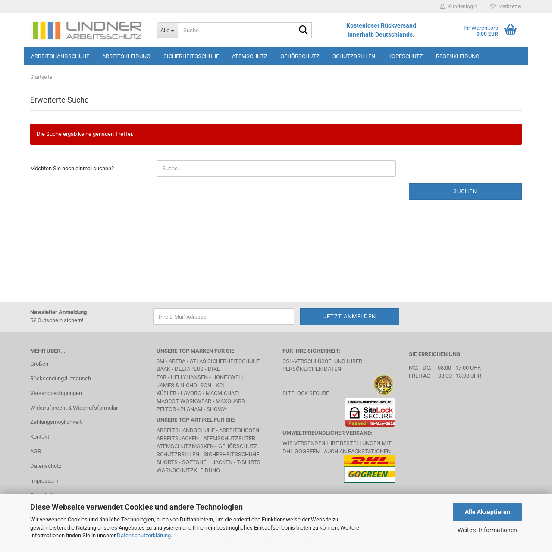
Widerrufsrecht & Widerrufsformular (74, 408)
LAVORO (191, 393)
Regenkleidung (458, 56)
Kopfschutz (405, 56)
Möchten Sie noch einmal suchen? (72, 168)
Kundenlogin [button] (458, 6)
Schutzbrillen (353, 56)
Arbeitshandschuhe (60, 56)
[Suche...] (167, 30)
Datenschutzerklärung (144, 535)
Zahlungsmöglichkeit (56, 422)
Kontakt (39, 436)
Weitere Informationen (487, 530)
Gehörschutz (300, 56)
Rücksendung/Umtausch (60, 378)
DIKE (214, 369)
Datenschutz (45, 466)
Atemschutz (249, 56)
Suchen (465, 191)
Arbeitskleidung (126, 56)
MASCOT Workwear (184, 401)
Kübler (166, 393)
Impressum (44, 480)
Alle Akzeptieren (487, 511)
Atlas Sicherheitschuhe (225, 361)
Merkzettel (506, 6)
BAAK (163, 369)
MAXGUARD (230, 401)
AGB (35, 451)
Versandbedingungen (56, 393)
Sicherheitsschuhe (191, 56)
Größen (39, 364)
